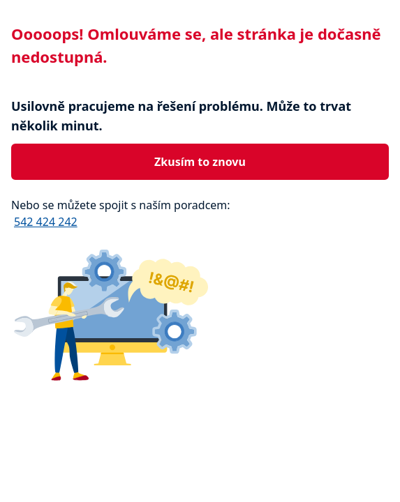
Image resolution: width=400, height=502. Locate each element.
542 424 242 (45, 221)
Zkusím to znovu (200, 161)
